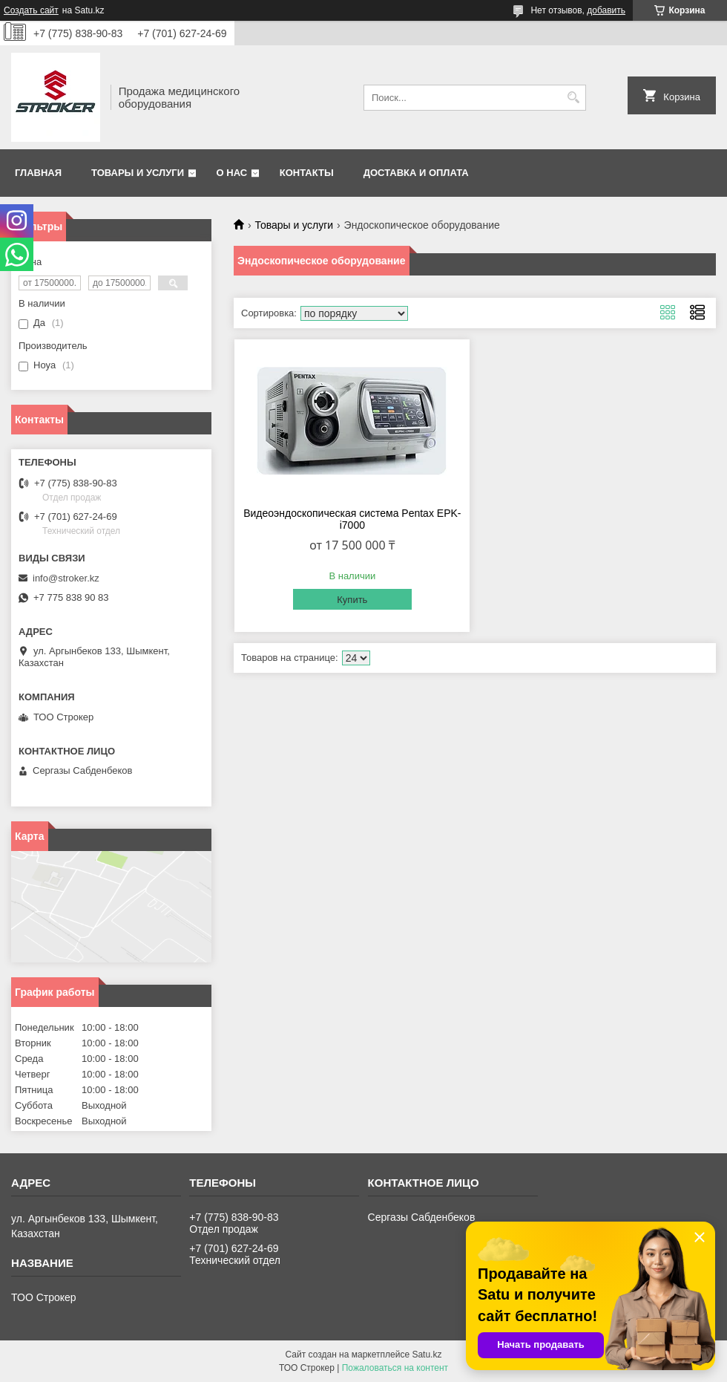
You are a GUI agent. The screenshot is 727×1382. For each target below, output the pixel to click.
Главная (38, 172)
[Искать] (573, 98)
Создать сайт (31, 10)
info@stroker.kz (66, 578)
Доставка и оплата (416, 172)
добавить (606, 10)
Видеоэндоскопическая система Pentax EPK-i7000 (352, 519)
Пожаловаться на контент (395, 1368)
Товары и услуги (137, 172)
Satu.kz (426, 1354)
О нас (232, 172)
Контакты (307, 172)
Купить (352, 599)
